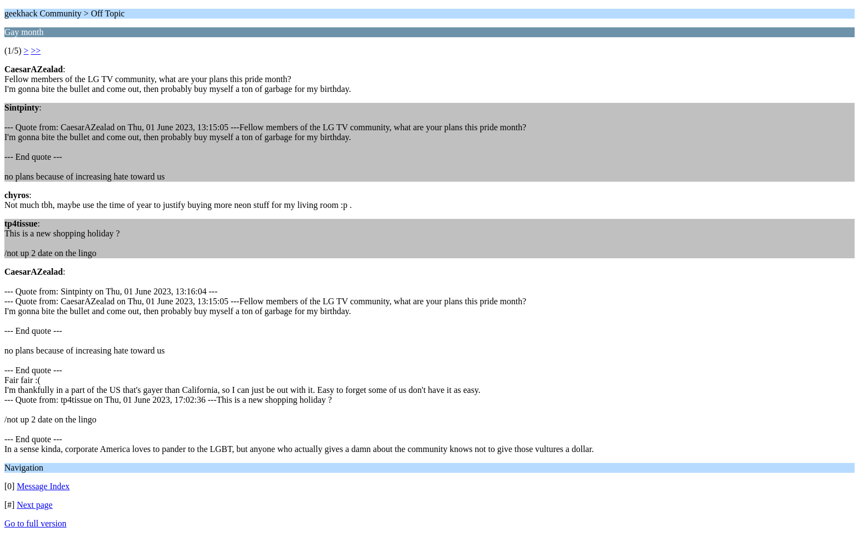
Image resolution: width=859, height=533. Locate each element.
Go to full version (35, 523)
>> (36, 50)
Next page (35, 504)
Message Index (43, 486)
